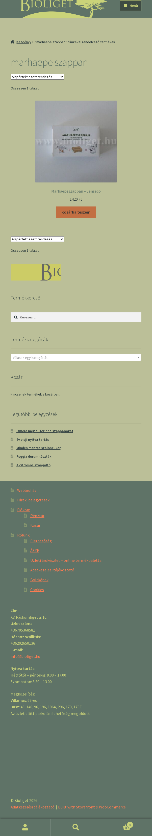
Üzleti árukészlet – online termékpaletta (66, 560)
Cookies (37, 589)
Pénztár (37, 515)
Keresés (76, 827)
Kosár (35, 525)
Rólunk (23, 535)
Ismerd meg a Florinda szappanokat (44, 431)
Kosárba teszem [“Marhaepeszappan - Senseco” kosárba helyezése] (76, 212)
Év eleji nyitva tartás (32, 439)
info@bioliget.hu (25, 656)
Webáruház (27, 490)
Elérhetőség (41, 540)
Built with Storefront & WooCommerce (92, 806)
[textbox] (76, 357)
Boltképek (39, 579)
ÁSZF (34, 550)
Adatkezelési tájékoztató (52, 569)
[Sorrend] (37, 77)
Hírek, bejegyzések (33, 499)
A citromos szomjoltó (33, 465)
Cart (117, 823)
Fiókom (23, 509)
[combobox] (76, 357)
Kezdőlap (23, 42)
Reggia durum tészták (33, 456)
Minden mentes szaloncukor (38, 448)
